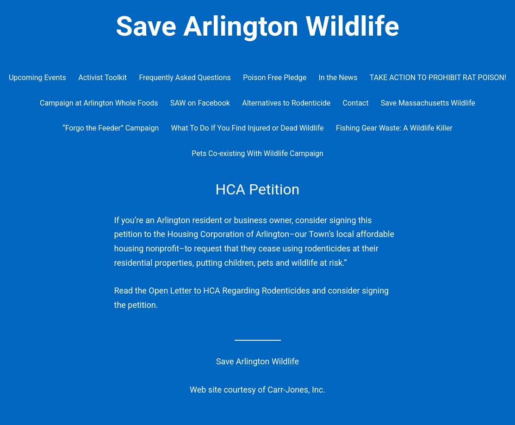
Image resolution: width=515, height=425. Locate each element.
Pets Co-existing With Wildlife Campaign (257, 153)
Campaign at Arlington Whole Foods (99, 103)
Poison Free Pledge (274, 77)
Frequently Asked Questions (184, 77)
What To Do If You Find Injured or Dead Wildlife (247, 128)
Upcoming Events (37, 77)
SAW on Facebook (200, 103)
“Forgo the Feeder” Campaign (110, 128)
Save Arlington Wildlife (257, 26)
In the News (338, 77)
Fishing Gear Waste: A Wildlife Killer (394, 128)
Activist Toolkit (102, 77)
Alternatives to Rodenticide (286, 103)
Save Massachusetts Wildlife (428, 103)
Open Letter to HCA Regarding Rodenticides (229, 290)
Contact (356, 103)
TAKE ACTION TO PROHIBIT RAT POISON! (438, 77)
